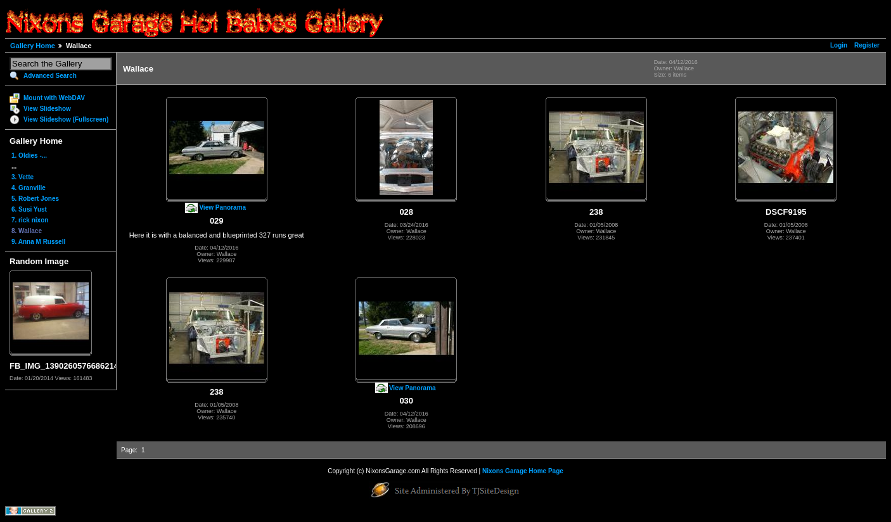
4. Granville (28, 187)
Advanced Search (50, 75)
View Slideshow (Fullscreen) (65, 119)
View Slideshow (47, 108)
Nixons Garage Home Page (522, 471)
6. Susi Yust (29, 209)
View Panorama (222, 207)
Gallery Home (32, 45)
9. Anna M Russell (38, 241)
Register (867, 45)
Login (838, 45)
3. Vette (22, 177)
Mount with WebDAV (54, 97)
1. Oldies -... (29, 155)
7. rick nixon (29, 220)
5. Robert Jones (35, 198)
